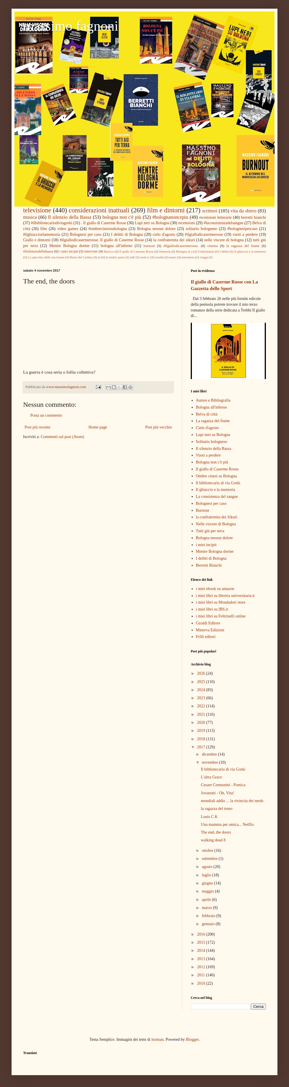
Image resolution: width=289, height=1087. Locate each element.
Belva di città (207, 414)
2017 (201, 747)
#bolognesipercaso (242, 229)
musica (30, 217)
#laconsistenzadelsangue (224, 223)
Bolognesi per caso (85, 234)
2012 (201, 967)
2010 (201, 983)
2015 (201, 942)
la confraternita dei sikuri (174, 240)
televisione (37, 210)
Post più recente (37, 427)
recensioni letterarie (215, 217)
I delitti (224, 251)
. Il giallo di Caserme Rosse (103, 223)
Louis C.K (209, 817)
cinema (212, 246)
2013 (201, 959)
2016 (201, 934)
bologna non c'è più (121, 217)
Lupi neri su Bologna (152, 223)
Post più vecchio (158, 427)
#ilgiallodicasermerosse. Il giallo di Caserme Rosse (102, 240)
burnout (149, 246)
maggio (208, 891)
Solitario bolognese (211, 441)
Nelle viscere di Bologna (216, 524)
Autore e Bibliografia (213, 400)
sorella (159, 257)
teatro (172, 257)
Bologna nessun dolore (156, 229)
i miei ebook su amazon (215, 589)
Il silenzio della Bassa (69, 217)
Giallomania (206, 251)
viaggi (204, 257)
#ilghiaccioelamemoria (41, 234)
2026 (201, 673)
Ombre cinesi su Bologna (216, 476)
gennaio (209, 924)
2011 (201, 975)
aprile (207, 899)
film (43, 229)
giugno (208, 883)
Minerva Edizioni (210, 630)
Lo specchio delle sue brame (46, 257)
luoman (157, 1039)
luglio (207, 875)
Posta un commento (46, 415)
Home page (97, 427)
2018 (201, 739)
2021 (201, 714)
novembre (210, 762)
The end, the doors (216, 832)
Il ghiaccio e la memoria (250, 251)
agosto (207, 867)
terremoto (188, 257)
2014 (201, 950)
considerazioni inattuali (99, 210)
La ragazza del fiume (213, 421)
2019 (201, 730)
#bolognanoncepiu (170, 217)
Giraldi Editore (208, 623)
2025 (201, 682)
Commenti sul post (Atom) (62, 437)
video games (67, 229)
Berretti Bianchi (209, 565)
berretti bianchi (253, 217)
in (99, 257)
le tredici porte (115, 257)
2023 (201, 698)
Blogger (192, 1039)
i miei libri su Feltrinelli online (221, 616)
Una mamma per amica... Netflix (227, 824)
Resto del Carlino (81, 257)
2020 (201, 722)
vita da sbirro (244, 211)
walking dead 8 (213, 840)
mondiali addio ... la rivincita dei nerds (232, 801)
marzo (207, 908)
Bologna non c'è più (212, 462)
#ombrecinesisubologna (107, 229)
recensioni (186, 223)
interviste (91, 251)
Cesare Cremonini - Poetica (223, 785)
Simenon (165, 251)
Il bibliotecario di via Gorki (218, 483)
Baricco (109, 251)
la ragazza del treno (216, 808)
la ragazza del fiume (243, 246)
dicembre (210, 754)
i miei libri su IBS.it (212, 609)
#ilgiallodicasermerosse (204, 234)
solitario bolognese (201, 229)
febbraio (209, 916)
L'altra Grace (211, 777)
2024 (201, 690)
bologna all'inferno (116, 246)
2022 (201, 706)
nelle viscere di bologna (224, 240)
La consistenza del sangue (217, 496)
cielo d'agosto (164, 234)
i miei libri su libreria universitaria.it (225, 595)
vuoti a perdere (245, 234)
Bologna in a (184, 251)
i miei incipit (68, 251)
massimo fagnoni (70, 26)
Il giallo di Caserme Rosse (136, 251)
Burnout (202, 510)
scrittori (209, 211)
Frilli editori (206, 637)
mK (132, 257)
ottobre (208, 850)
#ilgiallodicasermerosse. (181, 246)
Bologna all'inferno (211, 407)
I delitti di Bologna (127, 234)
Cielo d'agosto (207, 428)
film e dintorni (166, 210)
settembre (210, 858)
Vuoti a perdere (208, 455)
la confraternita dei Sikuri (216, 517)
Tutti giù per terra (210, 531)
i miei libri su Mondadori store (220, 602)
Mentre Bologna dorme (69, 246)
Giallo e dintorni (36, 240)
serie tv (145, 257)
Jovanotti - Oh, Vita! (217, 793)
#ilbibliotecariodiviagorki (51, 223)
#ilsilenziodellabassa (38, 251)
